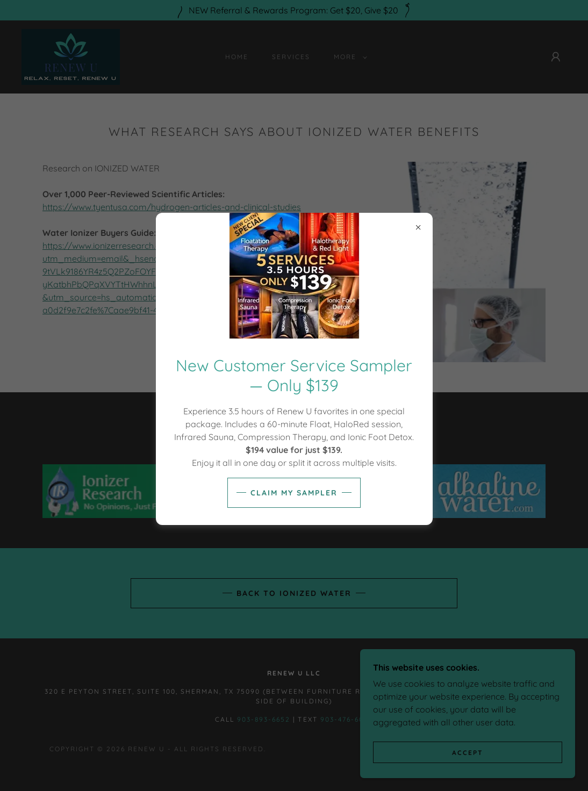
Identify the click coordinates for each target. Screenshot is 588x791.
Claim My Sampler (294, 493)
